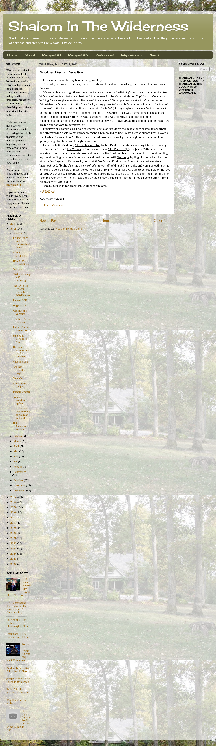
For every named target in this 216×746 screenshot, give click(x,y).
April (17, 446)
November (20, 485)
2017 (13, 517)
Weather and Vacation (20, 312)
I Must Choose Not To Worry (22, 329)
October (19, 480)
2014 (13, 502)
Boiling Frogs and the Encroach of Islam (21, 242)
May (16, 451)
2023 (13, 548)
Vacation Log (20, 361)
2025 (13, 558)
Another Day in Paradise (21, 320)
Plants (154, 55)
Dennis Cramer (21, 391)
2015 (13, 507)
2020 (13, 532)
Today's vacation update (19, 400)
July (16, 461)
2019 (13, 527)
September (20, 471)
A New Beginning (20, 254)
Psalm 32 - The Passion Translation (17, 691)
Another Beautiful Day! (19, 370)
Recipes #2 (78, 55)
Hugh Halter (20, 305)
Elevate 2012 (20, 300)
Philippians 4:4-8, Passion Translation (17, 635)
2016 (13, 512)
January (18, 233)
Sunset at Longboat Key (20, 338)
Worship (17, 269)
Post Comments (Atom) (68, 228)
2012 (13, 228)
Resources (104, 55)
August (18, 466)
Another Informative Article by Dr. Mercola (18, 669)
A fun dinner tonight (20, 385)
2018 (13, 522)
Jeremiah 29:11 (13, 184)
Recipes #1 (51, 55)
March (18, 441)
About (29, 55)
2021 (13, 538)
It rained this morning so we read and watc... (21, 413)
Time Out (18, 378)
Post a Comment (54, 205)
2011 (13, 223)
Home (12, 55)
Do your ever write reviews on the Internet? (22, 351)
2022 (13, 543)
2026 (13, 563)
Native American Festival (20, 426)
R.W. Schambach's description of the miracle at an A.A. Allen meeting (16, 607)
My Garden (131, 55)
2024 (13, 553)
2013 (13, 496)
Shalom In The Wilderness (98, 26)
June (16, 456)
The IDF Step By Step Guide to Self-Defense (22, 290)
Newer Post (48, 220)
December (20, 490)
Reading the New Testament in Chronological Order (17, 623)
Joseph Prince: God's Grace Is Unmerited (18, 680)
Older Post (162, 220)
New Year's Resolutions (21, 262)
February (19, 435)
